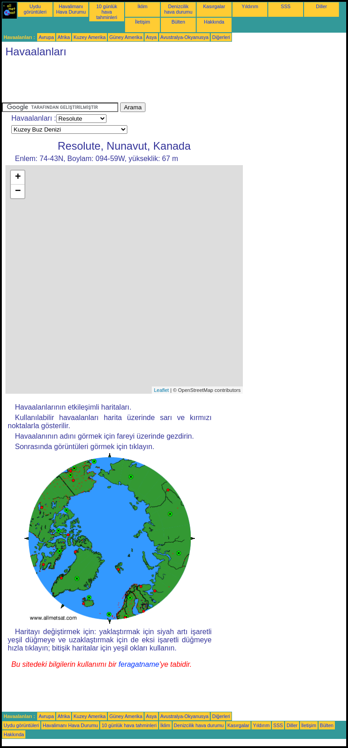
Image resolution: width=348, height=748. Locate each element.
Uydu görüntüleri (35, 9)
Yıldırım (250, 6)
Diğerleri (221, 37)
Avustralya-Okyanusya (184, 37)
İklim (143, 6)
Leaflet (161, 390)
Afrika (64, 37)
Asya (151, 37)
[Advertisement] (167, 82)
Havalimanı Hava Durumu (71, 9)
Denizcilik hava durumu (178, 9)
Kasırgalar (214, 6)
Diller (321, 6)
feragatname (139, 664)
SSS (285, 6)
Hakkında (214, 21)
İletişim (142, 21)
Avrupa (46, 37)
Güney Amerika (125, 37)
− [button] (18, 191)
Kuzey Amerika (89, 37)
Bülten (178, 21)
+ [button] (18, 177)
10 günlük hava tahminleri (106, 12)
